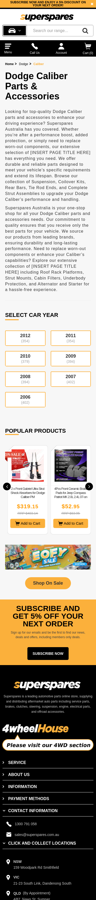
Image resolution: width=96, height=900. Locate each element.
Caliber (39, 64)
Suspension (43, 182)
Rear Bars (15, 187)
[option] (48, 4)
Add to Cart (57, 523)
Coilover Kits (71, 182)
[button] (7, 486)
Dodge (23, 64)
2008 (25, 379)
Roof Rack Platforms (61, 272)
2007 (71, 379)
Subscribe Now (48, 653)
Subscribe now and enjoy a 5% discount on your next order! (48, 4)
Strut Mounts (18, 278)
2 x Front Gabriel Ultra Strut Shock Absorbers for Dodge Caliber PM (57, 493)
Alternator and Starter (60, 284)
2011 (71, 338)
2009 (71, 359)
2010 (25, 359)
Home (9, 64)
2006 (25, 400)
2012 (25, 338)
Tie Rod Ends (42, 187)
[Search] (85, 30)
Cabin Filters (47, 278)
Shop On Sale (48, 583)
